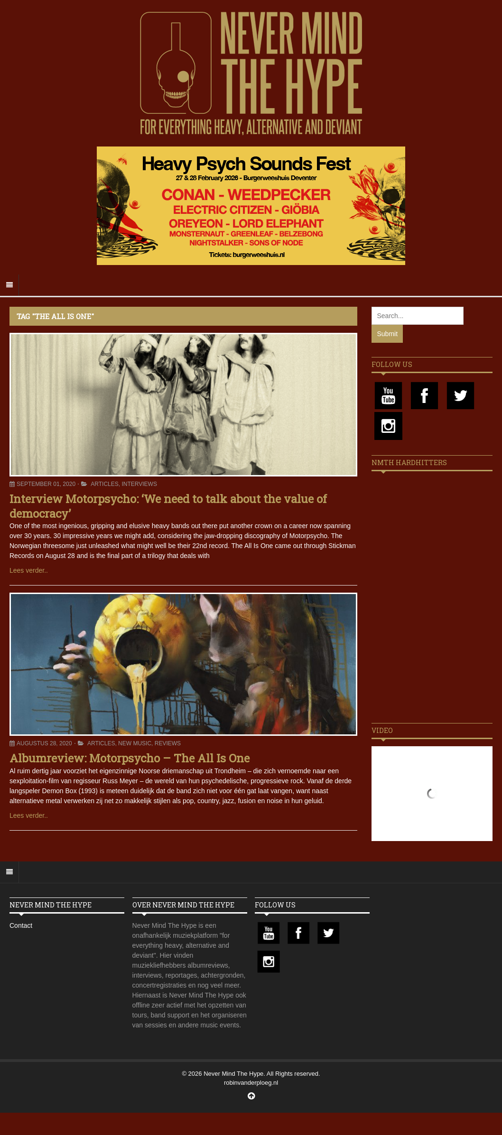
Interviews (139, 484)
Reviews (168, 743)
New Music (134, 743)
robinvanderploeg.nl (251, 1082)
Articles (104, 484)
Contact (20, 925)
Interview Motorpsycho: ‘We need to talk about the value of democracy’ (168, 506)
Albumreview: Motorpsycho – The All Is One (129, 758)
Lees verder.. (28, 570)
